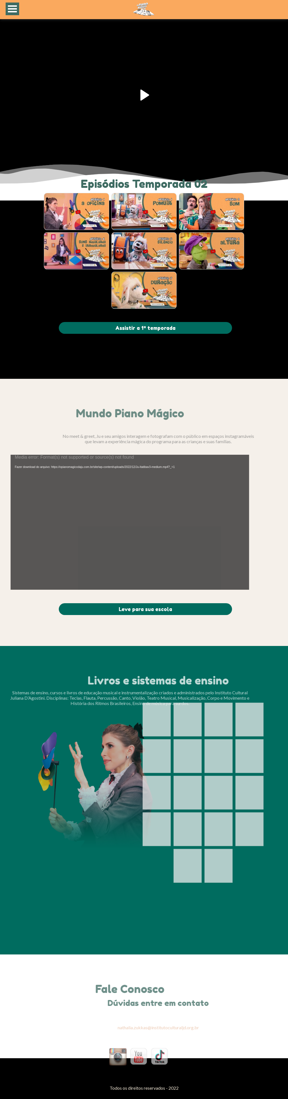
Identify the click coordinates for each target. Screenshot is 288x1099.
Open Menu (12, 9)
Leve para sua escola (145, 609)
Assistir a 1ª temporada (145, 328)
